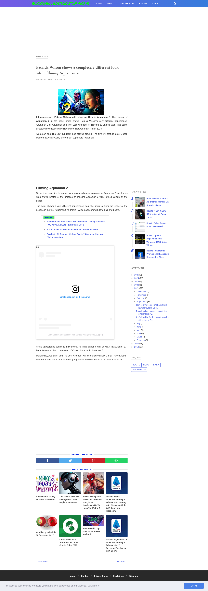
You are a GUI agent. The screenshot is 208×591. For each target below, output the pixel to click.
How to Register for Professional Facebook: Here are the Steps (157, 254)
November (141, 295)
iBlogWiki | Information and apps (63, 3)
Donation (101, 10)
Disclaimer (120, 577)
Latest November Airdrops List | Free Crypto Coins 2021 (68, 543)
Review (143, 3)
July (139, 323)
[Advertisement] (104, 30)
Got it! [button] (194, 586)
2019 (136, 347)
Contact (84, 577)
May (139, 330)
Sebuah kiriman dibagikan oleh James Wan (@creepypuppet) (75, 336)
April (139, 333)
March (140, 337)
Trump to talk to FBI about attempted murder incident (72, 230)
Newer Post (43, 562)
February (141, 340)
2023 (136, 281)
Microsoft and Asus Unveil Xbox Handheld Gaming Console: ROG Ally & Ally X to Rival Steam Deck (76, 224)
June (139, 327)
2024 (136, 278)
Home (99, 3)
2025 (136, 275)
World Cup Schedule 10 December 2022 (46, 534)
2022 (136, 285)
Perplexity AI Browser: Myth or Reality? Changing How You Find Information (75, 236)
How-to (136, 365)
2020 (136, 343)
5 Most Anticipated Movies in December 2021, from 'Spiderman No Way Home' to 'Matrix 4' (92, 503)
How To (111, 3)
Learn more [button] (94, 585)
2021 (136, 288)
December (141, 291)
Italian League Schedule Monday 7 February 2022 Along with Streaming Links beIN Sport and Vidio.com (116, 505)
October (140, 298)
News (155, 3)
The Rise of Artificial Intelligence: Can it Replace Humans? (69, 501)
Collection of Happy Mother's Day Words (46, 499)
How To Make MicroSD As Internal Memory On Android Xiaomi (157, 201)
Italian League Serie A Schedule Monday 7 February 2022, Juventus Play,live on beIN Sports (116, 546)
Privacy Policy (101, 577)
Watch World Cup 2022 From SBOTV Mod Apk (91, 532)
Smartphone (127, 3)
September (142, 301)
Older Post (120, 562)
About (70, 577)
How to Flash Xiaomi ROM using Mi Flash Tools (156, 214)
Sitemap (136, 577)
